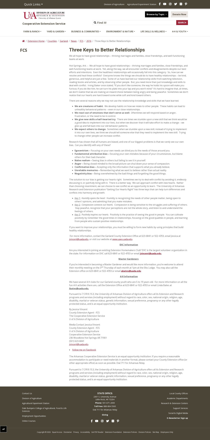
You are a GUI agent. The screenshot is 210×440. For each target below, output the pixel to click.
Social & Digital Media (178, 413)
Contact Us (27, 393)
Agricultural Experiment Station (141, 4)
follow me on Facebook (84, 349)
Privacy (76, 432)
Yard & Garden (55, 31)
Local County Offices (178, 393)
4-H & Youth (179, 31)
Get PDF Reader (97, 432)
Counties (52, 41)
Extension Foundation (113, 432)
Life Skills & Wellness (153, 31)
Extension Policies (130, 432)
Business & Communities (85, 31)
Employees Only (167, 432)
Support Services (180, 408)
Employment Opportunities (34, 416)
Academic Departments (177, 398)
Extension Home (36, 41)
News (74, 41)
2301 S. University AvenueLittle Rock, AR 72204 (105, 398)
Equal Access (57, 432)
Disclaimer (68, 432)
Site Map (156, 432)
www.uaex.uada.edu (122, 239)
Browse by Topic (156, 14)
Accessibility (85, 432)
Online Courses (29, 421)
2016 (88, 41)
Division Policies (145, 432)
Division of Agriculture (114, 4)
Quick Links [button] (32, 4)
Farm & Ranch (31, 31)
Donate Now (179, 14)
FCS (81, 41)
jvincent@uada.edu (78, 239)
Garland (64, 41)
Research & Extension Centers (174, 403)
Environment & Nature (119, 31)
